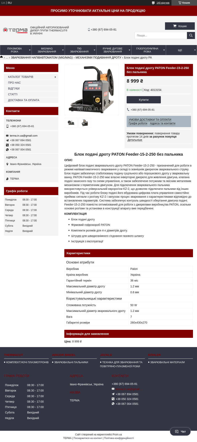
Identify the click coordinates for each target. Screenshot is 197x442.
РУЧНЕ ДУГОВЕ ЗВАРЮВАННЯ (112, 50)
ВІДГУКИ (13, 88)
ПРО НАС (14, 82)
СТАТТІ (12, 94)
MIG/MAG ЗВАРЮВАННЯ (47, 50)
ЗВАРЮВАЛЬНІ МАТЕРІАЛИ (167, 362)
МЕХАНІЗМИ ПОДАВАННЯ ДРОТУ (98, 57)
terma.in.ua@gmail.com (23, 135)
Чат (180, 431)
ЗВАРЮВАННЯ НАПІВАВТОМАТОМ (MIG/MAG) (42, 57)
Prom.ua (117, 434)
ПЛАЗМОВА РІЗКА (14, 50)
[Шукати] (191, 35)
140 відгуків (163, 2)
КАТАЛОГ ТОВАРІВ (20, 76)
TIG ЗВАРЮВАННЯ (79, 50)
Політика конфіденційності (119, 438)
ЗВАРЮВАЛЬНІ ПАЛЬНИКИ (71, 362)
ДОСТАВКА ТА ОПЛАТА (23, 100)
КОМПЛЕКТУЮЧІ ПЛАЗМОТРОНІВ (27, 362)
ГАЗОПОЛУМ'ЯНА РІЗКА (147, 50)
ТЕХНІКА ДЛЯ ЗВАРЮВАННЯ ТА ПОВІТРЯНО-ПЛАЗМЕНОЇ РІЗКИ (121, 364)
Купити (144, 99)
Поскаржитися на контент (88, 438)
